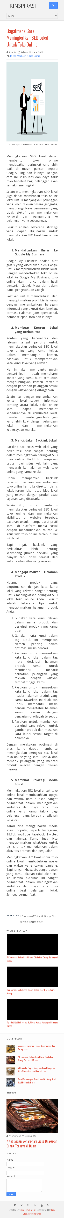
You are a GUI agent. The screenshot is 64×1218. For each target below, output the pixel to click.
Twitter (36, 916)
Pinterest (26, 921)
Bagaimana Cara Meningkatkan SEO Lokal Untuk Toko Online (27, 37)
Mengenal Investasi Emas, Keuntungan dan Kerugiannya (36, 1047)
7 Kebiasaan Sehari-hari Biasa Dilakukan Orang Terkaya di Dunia (35, 1058)
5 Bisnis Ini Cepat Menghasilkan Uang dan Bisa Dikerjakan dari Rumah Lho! (36, 1069)
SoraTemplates (27, 1209)
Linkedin (37, 921)
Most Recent (14, 1038)
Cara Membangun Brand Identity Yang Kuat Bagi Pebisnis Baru (37, 1080)
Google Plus (48, 916)
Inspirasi (11, 1092)
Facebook (26, 916)
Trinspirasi (21, 5)
